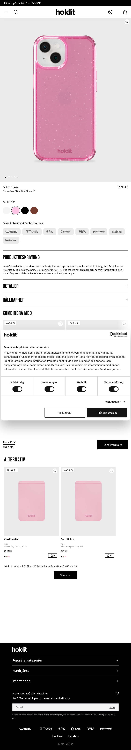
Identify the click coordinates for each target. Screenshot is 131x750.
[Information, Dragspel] (65, 681)
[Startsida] (7, 566)
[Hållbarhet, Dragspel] (65, 300)
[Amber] (34, 210)
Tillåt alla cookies (106, 412)
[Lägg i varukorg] (52, 555)
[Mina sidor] (110, 12)
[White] (6, 210)
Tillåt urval (65, 412)
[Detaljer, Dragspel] (65, 286)
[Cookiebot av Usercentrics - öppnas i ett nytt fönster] (112, 334)
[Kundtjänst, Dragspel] (65, 671)
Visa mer (65, 575)
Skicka (112, 707)
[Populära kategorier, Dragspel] (65, 660)
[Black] (25, 210)
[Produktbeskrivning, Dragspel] (65, 257)
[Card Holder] (31, 501)
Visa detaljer (112, 401)
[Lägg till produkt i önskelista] (127, 21)
